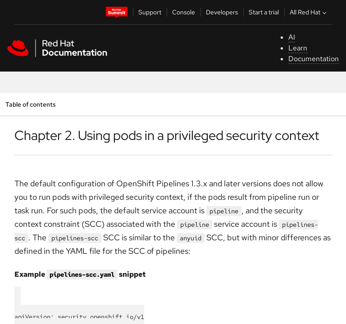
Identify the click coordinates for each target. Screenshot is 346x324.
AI (291, 37)
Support (149, 12)
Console (183, 12)
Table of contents (30, 104)
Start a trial (264, 12)
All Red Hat (309, 12)
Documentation (313, 58)
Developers (222, 12)
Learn (297, 48)
